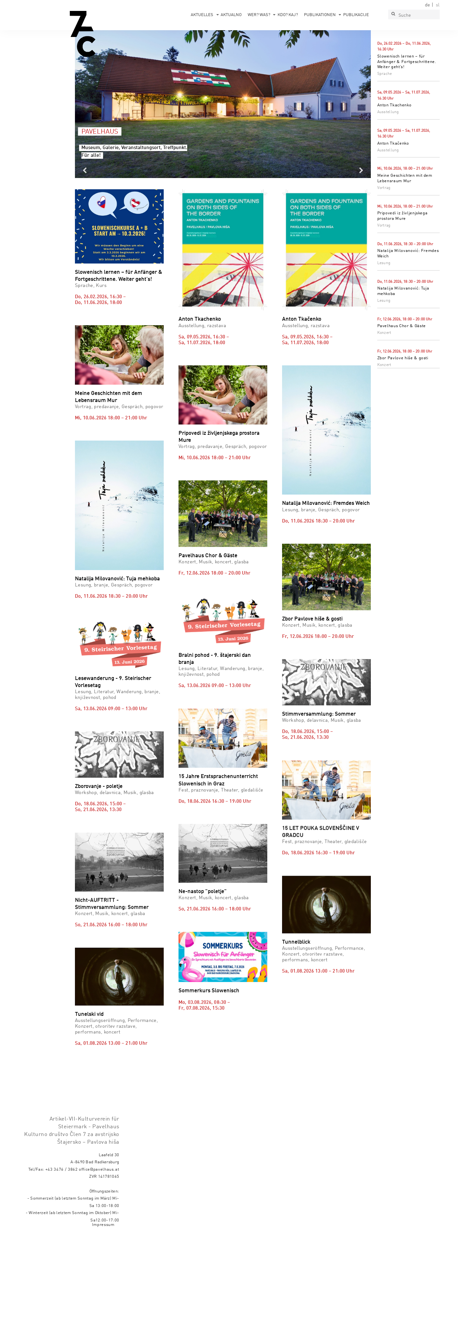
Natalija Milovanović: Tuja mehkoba (117, 579)
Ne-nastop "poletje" (203, 958)
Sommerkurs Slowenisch (209, 1087)
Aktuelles (202, 15)
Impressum (103, 1328)
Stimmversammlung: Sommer (319, 714)
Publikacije (356, 15)
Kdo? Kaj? (288, 15)
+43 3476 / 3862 (61, 1273)
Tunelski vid (89, 1086)
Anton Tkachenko (394, 105)
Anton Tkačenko (393, 143)
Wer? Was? (259, 15)
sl (438, 5)
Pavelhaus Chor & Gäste (401, 326)
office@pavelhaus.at (99, 1273)
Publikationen (320, 15)
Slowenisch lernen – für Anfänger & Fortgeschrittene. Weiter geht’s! (406, 61)
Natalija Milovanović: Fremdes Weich (326, 503)
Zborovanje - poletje (99, 786)
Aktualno (231, 15)
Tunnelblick (296, 1013)
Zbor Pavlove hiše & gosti (402, 358)
